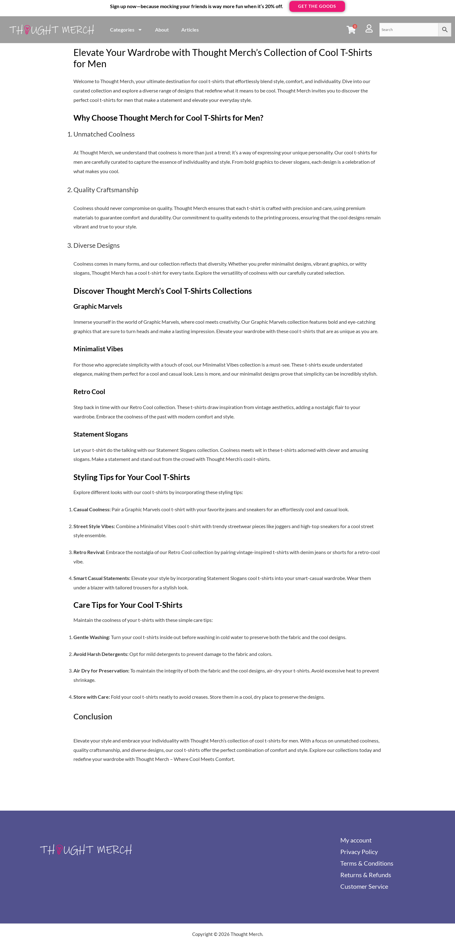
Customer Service (364, 886)
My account (356, 840)
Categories (126, 29)
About (162, 29)
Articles (190, 29)
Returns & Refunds (365, 874)
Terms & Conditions (366, 863)
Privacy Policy (359, 851)
